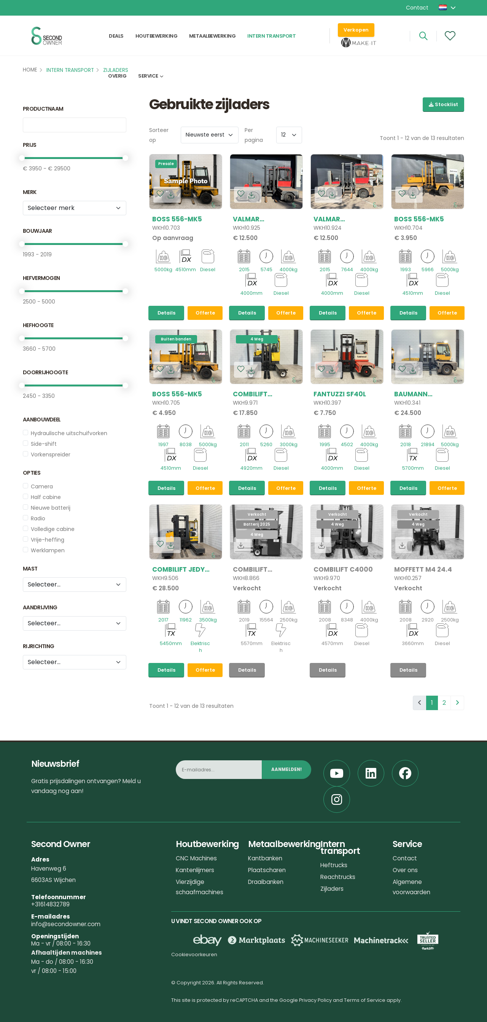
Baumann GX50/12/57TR (417, 394)
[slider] (22, 158)
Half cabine (46, 497)
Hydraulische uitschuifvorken (69, 433)
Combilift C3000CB (250, 394)
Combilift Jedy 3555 (178, 569)
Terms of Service (364, 1000)
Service (148, 78)
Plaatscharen (267, 870)
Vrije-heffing (47, 540)
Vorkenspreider (50, 454)
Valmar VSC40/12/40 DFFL (263, 219)
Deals (116, 36)
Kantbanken (265, 858)
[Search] (423, 37)
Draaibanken (265, 882)
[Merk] (74, 208)
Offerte (205, 313)
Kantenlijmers (195, 870)
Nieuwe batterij (50, 508)
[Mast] (74, 584)
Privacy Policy (315, 1000)
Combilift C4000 (343, 569)
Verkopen (356, 30)
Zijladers (332, 889)
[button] (448, 7)
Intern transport (271, 36)
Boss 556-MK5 (177, 219)
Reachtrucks (337, 877)
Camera (42, 486)
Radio (38, 518)
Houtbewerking (156, 36)
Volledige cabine (53, 529)
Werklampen (48, 550)
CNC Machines (196, 858)
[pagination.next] (457, 703)
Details (166, 313)
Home (30, 69)
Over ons (405, 870)
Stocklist (443, 104)
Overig (117, 78)
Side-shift (44, 444)
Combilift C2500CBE (250, 569)
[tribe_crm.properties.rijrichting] (74, 662)
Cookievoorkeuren (194, 954)
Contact (417, 7)
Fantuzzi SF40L (340, 394)
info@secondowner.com (65, 924)
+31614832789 (50, 904)
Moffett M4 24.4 (423, 569)
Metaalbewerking (212, 36)
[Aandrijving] (74, 623)
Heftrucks (333, 865)
